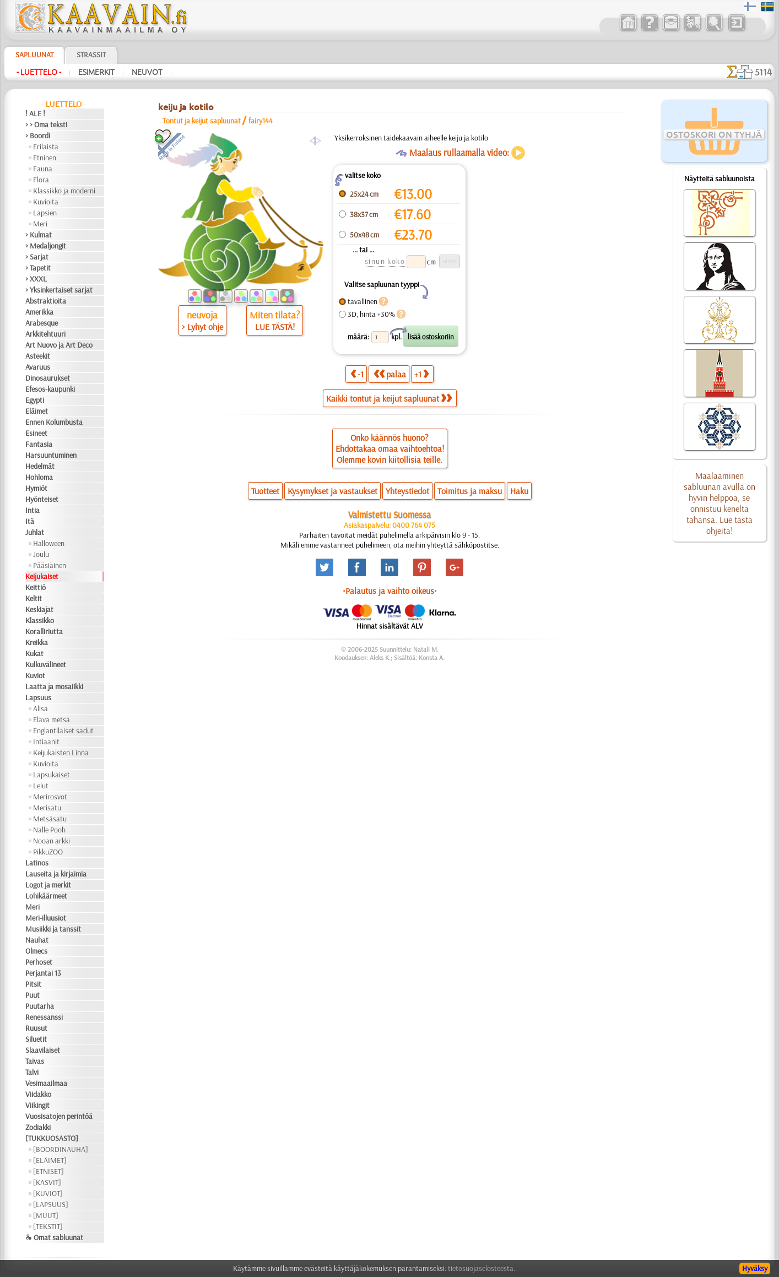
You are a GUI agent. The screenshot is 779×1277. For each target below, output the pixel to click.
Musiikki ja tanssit (53, 929)
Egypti (34, 400)
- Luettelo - (39, 72)
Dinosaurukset (47, 378)
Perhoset (38, 962)
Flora (41, 180)
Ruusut (36, 1028)
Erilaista (45, 146)
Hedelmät (40, 466)
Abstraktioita (45, 301)
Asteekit (37, 356)
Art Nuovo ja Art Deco (59, 345)
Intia (32, 510)
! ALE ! (35, 113)
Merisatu (47, 808)
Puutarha (39, 1006)
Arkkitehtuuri (45, 334)
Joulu (41, 554)
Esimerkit (96, 72)
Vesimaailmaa (46, 1083)
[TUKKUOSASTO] (51, 1138)
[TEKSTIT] (48, 1226)
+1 (421, 373)
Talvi (32, 1072)
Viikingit (37, 1105)
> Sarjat (36, 257)
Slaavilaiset (42, 1050)
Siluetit (36, 1039)
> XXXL (36, 279)
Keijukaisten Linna (61, 752)
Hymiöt (36, 488)
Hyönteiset (41, 499)
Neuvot (147, 72)
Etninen (44, 158)
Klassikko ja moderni (64, 191)
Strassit (91, 54)
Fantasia (38, 444)
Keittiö (35, 587)
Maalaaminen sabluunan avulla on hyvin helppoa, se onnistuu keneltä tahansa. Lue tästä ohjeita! (719, 503)
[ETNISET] (48, 1171)
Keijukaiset (41, 576)
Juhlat (34, 532)
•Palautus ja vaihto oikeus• (390, 590)
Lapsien (45, 213)
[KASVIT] (47, 1182)
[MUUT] (45, 1215)
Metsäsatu (50, 819)
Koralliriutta (44, 631)
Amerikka (39, 312)
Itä (29, 521)
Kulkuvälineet (45, 664)
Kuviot (35, 675)
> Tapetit (38, 268)
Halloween (48, 543)
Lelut (40, 786)
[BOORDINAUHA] (60, 1149)
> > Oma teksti (46, 124)
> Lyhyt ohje (202, 326)
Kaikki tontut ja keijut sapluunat (389, 398)
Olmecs (36, 951)
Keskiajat (39, 609)
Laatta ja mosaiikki (54, 686)
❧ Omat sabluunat (54, 1237)
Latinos (36, 863)
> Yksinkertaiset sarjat (59, 290)
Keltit (33, 598)
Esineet (36, 433)
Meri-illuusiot (45, 918)
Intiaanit (46, 741)
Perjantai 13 (43, 973)
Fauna (42, 169)
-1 (357, 373)
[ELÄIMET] (50, 1160)
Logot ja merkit (48, 885)
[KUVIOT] (48, 1193)
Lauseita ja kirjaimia (55, 874)
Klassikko (39, 620)
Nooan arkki (51, 841)
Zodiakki (38, 1127)
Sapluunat (34, 54)
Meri (40, 224)
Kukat (34, 653)
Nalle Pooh (49, 830)
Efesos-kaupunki (50, 389)
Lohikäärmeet (46, 896)
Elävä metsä (51, 719)
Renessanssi (44, 1017)
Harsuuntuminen (51, 455)
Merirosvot (50, 797)
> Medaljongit (45, 246)
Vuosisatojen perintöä (59, 1116)
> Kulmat (38, 235)
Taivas (34, 1061)
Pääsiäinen (49, 565)
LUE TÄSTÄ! (275, 326)
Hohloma (39, 477)
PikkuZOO (48, 852)
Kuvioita (45, 202)
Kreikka (36, 642)
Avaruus (37, 367)
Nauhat (36, 940)
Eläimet (36, 411)
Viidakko (38, 1094)
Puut (32, 995)
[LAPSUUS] (50, 1204)
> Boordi (37, 135)
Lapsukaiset (51, 775)
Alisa (40, 708)
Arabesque (41, 323)
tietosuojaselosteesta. (481, 1268)
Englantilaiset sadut (63, 730)
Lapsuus (38, 697)
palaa (390, 373)
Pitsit (33, 984)
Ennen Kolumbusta (54, 422)
